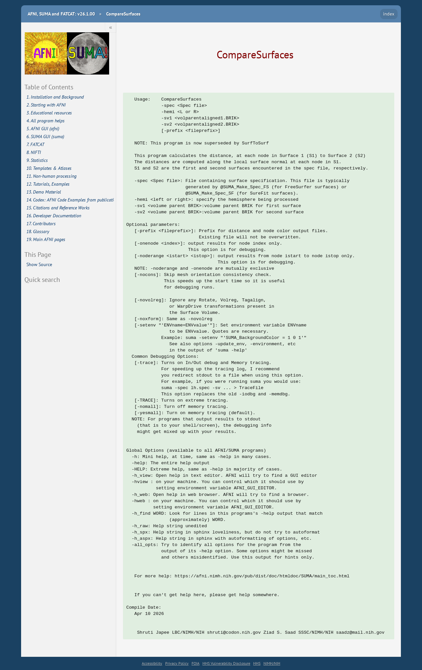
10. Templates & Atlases (49, 168)
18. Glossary (37, 231)
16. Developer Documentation (53, 216)
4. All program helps (45, 121)
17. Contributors (41, 224)
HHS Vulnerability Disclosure (226, 663)
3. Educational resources (49, 113)
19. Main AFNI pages (45, 239)
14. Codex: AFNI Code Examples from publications (70, 200)
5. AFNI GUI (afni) (42, 129)
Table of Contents (48, 86)
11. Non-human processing (51, 176)
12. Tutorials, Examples (48, 184)
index (388, 14)
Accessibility (152, 663)
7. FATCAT (35, 144)
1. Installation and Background (55, 97)
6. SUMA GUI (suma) (45, 136)
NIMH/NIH (271, 663)
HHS (256, 663)
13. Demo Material (43, 192)
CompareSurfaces (123, 14)
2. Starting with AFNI (46, 105)
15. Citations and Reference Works (58, 208)
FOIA (195, 663)
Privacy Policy (177, 663)
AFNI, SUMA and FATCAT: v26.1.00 (61, 14)
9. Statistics (37, 160)
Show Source (39, 264)
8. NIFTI (33, 152)
